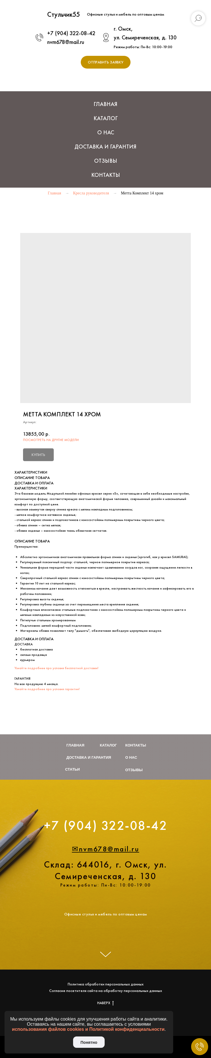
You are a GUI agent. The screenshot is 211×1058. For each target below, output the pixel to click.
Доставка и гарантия (89, 757)
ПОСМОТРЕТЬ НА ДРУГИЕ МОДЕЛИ (51, 440)
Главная (105, 104)
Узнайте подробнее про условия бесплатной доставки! (56, 668)
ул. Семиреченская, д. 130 (145, 37)
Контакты (105, 175)
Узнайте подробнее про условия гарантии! (47, 689)
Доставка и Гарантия (105, 146)
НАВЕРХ (105, 1003)
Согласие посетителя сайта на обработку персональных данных (105, 990)
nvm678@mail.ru (65, 42)
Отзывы (105, 160)
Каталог (108, 745)
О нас (105, 132)
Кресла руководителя (91, 193)
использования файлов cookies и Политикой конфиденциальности (88, 1029)
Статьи (72, 769)
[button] (106, 62)
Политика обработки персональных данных (106, 984)
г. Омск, (123, 28)
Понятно (88, 1042)
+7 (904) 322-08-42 (71, 33)
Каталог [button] (106, 118)
